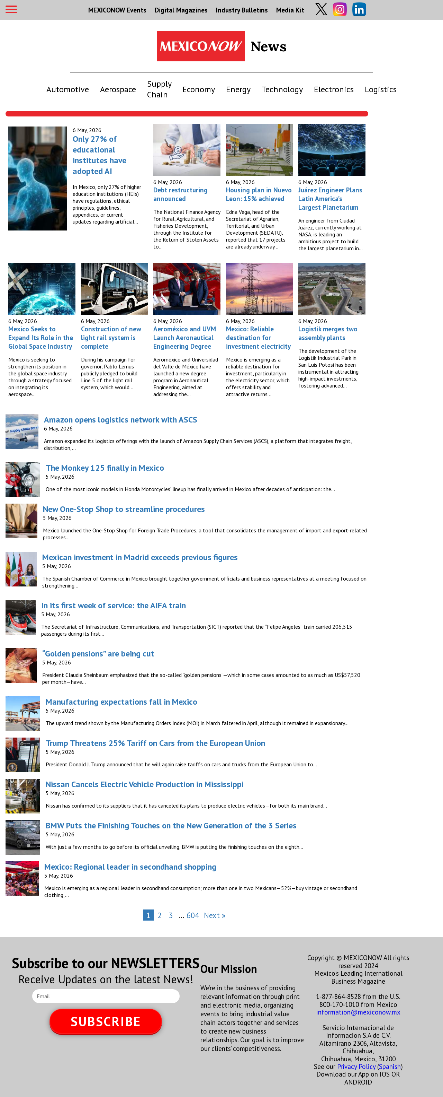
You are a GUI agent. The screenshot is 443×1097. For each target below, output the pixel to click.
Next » (215, 915)
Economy (198, 89)
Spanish (390, 1066)
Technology (282, 89)
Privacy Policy (356, 1066)
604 (192, 915)
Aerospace (118, 89)
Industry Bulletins (242, 10)
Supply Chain (159, 89)
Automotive (67, 89)
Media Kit (290, 10)
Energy (238, 89)
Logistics (381, 89)
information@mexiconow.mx (358, 1012)
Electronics (334, 89)
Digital (181, 10)
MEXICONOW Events (117, 10)
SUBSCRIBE (106, 1021)
